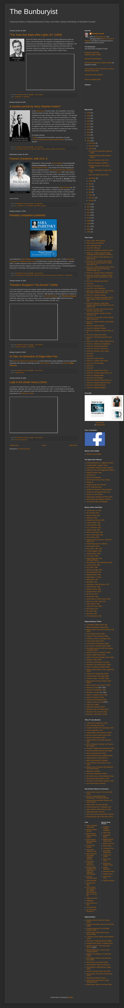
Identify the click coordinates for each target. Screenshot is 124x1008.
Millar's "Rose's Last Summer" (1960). (98, 685)
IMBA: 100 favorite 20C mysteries (97, 760)
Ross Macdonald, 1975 (93, 572)
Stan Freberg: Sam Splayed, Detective (98, 499)
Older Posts (73, 445)
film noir (17, 439)
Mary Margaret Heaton (40, 167)
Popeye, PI (89, 482)
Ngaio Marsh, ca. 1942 (93, 577)
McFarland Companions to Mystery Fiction (98, 63)
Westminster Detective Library (96, 978)
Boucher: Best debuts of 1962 (95, 737)
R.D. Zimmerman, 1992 (93, 616)
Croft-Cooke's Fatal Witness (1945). (97, 643)
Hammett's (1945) (97, 662)
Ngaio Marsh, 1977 (92, 579)
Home (44, 445)
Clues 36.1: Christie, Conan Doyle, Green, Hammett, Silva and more (99, 310)
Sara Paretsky (58, 275)
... (51, 296)
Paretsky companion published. (28, 215)
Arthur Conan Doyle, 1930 (94, 535)
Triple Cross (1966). (92, 704)
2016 (88, 141)
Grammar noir (90, 475)
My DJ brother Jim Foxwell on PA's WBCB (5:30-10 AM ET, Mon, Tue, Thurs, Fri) (91, 891)
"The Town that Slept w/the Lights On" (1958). (36, 34)
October (91, 149)
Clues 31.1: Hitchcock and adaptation (98, 344)
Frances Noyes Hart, (98, 807)
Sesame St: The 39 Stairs (94, 494)
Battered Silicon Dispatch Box (108, 840)
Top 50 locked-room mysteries (96, 783)
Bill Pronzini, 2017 (92, 594)
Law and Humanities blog (91, 877)
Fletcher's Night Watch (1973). (96, 655)
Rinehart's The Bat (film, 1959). (96, 690)
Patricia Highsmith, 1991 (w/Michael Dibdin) (94, 559)
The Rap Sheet (91, 907)
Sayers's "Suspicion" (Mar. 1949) (96, 695)
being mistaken (64, 187)
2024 (88, 118)
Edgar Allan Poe (19, 372)
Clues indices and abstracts (95, 243)
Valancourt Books (108, 880)
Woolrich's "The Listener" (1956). (96, 712)
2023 (88, 121)
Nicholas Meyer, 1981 (93, 587)
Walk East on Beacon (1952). (95, 707)
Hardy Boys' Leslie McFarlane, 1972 (97, 584)
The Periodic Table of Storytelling (96, 502)
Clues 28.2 (89, 356)
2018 (88, 135)
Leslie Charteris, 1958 (93, 525)
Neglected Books (91, 898)
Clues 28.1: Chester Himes (94, 358)
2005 (88, 232)
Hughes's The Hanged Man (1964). (97, 674)
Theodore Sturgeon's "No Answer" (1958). (34, 284)
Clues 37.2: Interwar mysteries (96, 295)
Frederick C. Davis (27, 393)
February (92, 198)
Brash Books (107, 846)
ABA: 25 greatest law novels (95, 725)
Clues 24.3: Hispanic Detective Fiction (98, 383)
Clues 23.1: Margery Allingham (96, 387)
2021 (88, 127)
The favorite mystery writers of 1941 (97, 778)
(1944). (28, 382)
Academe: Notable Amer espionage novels (100, 728)
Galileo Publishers (106, 868)
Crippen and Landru (107, 855)
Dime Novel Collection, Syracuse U (90, 863)
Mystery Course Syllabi (93, 454)
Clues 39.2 (89, 283)
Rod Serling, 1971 (92, 609)
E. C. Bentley (18, 205)
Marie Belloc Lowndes (39, 205)
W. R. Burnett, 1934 (92, 513)
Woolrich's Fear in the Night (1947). (97, 709)
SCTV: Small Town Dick (93, 487)
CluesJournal (99, 422)
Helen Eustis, (97, 804)
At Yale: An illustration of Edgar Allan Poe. (34, 356)
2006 (88, 229)
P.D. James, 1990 (92, 567)
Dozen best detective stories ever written (99, 751)
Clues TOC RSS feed (93, 248)
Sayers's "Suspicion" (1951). (95, 697)
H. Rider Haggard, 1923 (94, 551)
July (90, 184)
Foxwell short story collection (94, 75)
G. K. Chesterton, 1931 (93, 527)
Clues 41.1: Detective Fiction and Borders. (99, 273)
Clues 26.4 (89, 365)
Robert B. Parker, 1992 (93, 589)
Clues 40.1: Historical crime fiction (97, 281)
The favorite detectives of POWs (96, 773)
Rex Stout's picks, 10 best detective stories (100, 776)
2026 (88, 113)
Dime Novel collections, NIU (91, 850)
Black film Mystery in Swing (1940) (97, 627)
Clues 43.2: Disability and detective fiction (99, 250)
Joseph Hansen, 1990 (93, 553)
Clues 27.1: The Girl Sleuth (95, 363)
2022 (88, 124)
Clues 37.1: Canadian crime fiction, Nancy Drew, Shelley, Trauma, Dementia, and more (99, 299)
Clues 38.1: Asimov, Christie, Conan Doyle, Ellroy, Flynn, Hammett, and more (100, 291)
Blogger (70, 997)
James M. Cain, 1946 (93, 515)
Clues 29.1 (89, 353)
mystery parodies (50, 149)
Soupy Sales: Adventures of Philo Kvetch (99, 497)
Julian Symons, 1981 (93, 604)
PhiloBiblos (89, 901)
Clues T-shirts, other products (95, 241)
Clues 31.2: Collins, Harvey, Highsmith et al (100, 341)
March (91, 195)
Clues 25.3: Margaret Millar (95, 375)
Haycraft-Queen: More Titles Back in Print (99, 816)
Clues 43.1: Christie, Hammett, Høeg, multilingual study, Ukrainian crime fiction (99, 253)
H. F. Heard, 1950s (92, 556)
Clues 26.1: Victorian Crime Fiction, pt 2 (99, 373)
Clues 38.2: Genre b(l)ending (95, 288)
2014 (88, 207)
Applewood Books (106, 836)
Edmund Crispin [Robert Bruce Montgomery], (97, 797)
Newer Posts (14, 445)
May (90, 189)
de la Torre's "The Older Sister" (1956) (98, 646)
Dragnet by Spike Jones (94, 472)
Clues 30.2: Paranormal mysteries (97, 346)
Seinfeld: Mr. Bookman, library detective (99, 489)
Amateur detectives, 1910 (94, 730)
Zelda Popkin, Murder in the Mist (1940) (99, 984)
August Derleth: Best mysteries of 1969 (98, 733)
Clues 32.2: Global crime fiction (96, 335)
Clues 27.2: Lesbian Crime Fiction (97, 361)
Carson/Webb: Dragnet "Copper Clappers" (99, 468)
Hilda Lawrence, (98, 809)
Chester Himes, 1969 (93, 565)
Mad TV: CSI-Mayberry (93, 477)
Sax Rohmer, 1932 (92, 596)
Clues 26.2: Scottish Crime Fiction (97, 370)
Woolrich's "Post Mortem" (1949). (96, 714)
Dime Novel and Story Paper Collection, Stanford (91, 856)
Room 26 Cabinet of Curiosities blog (25, 361)
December (92, 143)
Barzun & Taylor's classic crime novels (98, 735)
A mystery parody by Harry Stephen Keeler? (35, 106)
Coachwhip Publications (107, 851)
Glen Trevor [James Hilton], (100, 814)
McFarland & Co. (100, 37)
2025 (88, 115)
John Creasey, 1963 (92, 537)
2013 (88, 209)
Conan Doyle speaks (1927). (95, 641)
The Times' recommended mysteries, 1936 (99, 781)
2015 (88, 204)
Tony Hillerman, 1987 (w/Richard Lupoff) (99, 562)
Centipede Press (108, 848)
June (90, 186)
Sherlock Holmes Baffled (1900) (96, 700)
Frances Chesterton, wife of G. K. (29, 158)
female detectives (20, 275)
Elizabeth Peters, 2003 (93, 592)
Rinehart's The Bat (92, 687)
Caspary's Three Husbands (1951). (97, 636)
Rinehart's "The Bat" (92, 692)
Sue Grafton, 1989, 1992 (94, 548)
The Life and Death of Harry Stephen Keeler (48, 139)
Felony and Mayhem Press (108, 864)
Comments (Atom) (24, 449)
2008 (88, 223)
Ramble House (108, 874)
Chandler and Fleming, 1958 (95, 520)
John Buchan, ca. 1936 (93, 510)
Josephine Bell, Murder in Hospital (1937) (99, 943)
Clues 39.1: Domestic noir (94, 286)
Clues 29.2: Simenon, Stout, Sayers (97, 351)
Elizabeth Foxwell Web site (93, 59)
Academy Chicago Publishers (106, 828)
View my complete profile (93, 79)
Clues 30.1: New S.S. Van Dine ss (97, 348)
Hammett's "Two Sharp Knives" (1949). (98, 664)
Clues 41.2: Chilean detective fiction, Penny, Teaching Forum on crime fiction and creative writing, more (100, 268)
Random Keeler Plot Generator (96, 485)
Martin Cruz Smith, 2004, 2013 (96, 601)
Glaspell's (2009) (93, 660)
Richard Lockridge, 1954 (94, 570)
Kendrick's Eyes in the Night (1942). (97, 676)
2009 (88, 221)
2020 (88, 129)
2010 (88, 218)
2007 (88, 226)
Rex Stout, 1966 (91, 611)
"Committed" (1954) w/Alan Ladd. (97, 625)
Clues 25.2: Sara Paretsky (94, 378)
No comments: (39, 94)
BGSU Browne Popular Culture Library (91, 835)
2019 (88, 132)
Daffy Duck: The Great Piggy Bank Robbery (100, 470)
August (91, 181)
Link (34, 137)
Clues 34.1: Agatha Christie (95, 326)
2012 (88, 212)
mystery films (24, 439)
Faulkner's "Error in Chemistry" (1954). (98, 652)
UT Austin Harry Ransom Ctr (91, 910)
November (92, 146)
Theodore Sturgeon (69, 296)
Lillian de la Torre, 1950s (94, 606)
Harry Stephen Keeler (21, 149)
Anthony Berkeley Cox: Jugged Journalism (99, 463)
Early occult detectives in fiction (96, 753)
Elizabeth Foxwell (98, 33)
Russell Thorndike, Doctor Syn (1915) (98, 971)
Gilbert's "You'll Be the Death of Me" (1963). (100, 657)
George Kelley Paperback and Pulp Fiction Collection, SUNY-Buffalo (91, 870)
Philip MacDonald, (95, 812)
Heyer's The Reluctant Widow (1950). (98, 667)
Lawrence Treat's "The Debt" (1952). (98, 678)
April (90, 192)
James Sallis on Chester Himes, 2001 (98, 599)
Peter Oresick (45, 363)
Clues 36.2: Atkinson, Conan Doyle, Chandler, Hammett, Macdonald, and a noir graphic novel (100, 305)
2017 (88, 138)
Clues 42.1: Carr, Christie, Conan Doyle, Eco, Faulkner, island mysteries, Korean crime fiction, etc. (99, 262)
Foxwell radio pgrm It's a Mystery (96, 544)
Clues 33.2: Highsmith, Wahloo (96, 328)
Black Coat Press (108, 843)
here (58, 172)
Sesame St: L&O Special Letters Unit (98, 492)
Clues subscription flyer (93, 245)
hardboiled (18, 96)
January (91, 200)
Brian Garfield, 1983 (92, 546)
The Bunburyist (34, 11)
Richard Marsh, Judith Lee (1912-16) (98, 965)
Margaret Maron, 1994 (93, 574)
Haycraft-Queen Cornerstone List (96, 758)
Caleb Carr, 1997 (91, 518)
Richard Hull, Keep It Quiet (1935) (97, 962)
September (92, 178)
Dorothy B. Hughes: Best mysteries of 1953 (100, 748)
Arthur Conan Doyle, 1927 (94, 532)
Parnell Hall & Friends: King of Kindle (98, 480)
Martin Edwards (91, 881)
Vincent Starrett (60, 149)
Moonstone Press (108, 871)
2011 (88, 215)
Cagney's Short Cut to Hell (94, 702)
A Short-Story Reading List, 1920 (96, 723)
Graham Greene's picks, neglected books (99, 755)
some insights (57, 163)
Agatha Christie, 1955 (93, 530)
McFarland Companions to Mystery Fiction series (40, 275)
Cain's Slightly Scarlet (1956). (95, 634)
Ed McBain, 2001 (91, 582)
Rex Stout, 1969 (91, 613)
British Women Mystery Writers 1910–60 (91, 841)
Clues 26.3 (89, 368)
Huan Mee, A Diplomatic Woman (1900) (99, 941)
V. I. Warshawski (67, 275)
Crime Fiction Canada (90, 846)
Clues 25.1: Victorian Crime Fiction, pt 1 (99, 380)
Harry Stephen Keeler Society (36, 149)
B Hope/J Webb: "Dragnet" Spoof (96, 465)
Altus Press (107, 833)
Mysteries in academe (93, 771)
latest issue (40, 111)
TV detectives (25, 96)
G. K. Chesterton (28, 205)
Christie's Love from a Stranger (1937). (98, 638)
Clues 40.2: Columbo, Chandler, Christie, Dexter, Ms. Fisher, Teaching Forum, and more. (99, 277)
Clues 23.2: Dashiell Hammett (95, 385)
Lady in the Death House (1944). (98, 175)
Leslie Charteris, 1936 (93, 522)
